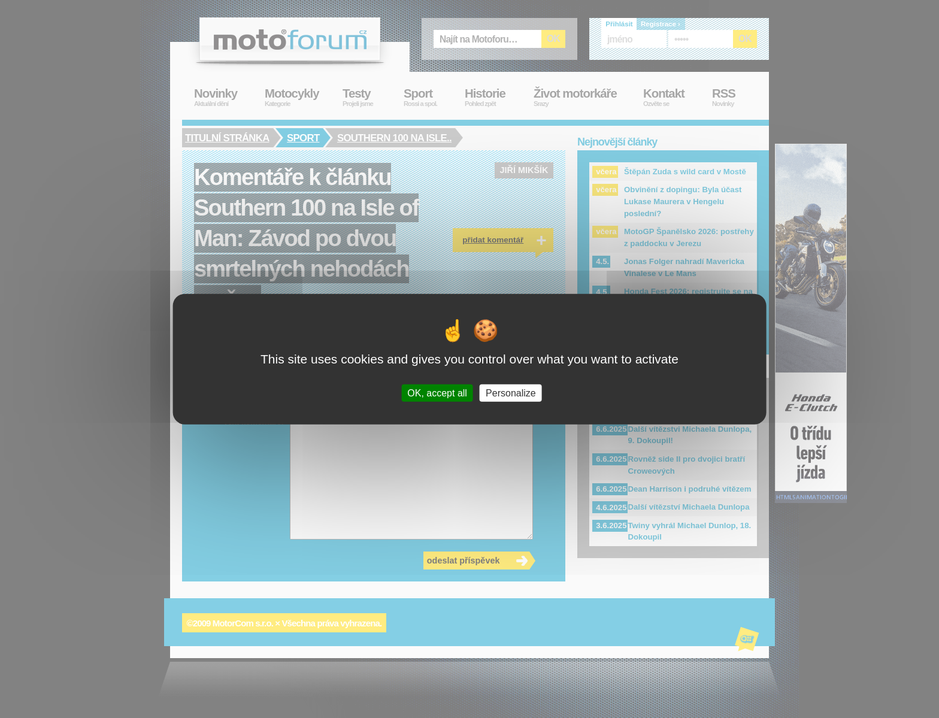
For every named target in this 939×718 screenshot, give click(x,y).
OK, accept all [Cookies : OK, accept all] (437, 393)
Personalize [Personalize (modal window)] (511, 393)
